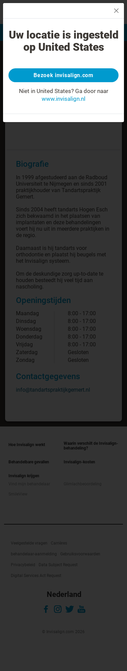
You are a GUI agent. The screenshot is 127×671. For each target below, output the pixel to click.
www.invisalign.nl (63, 98)
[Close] (116, 11)
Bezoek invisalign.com (63, 75)
